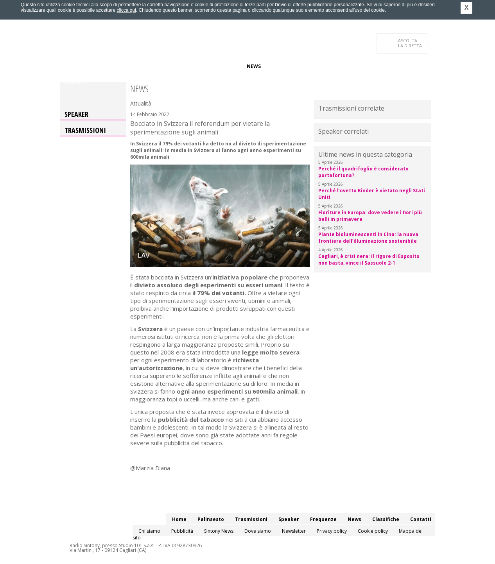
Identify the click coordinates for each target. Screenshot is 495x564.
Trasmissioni (85, 130)
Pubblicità (182, 531)
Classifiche (282, 66)
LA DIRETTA (410, 43)
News (254, 66)
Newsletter (294, 531)
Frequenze (226, 66)
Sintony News (218, 531)
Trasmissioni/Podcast (149, 66)
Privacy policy (332, 531)
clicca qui (126, 10)
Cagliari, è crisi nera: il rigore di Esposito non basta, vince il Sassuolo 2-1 (369, 259)
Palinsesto (98, 66)
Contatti (75, 82)
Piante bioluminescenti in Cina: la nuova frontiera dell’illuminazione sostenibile (368, 237)
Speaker (195, 66)
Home (70, 66)
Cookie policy (373, 531)
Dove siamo (257, 531)
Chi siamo (149, 531)
